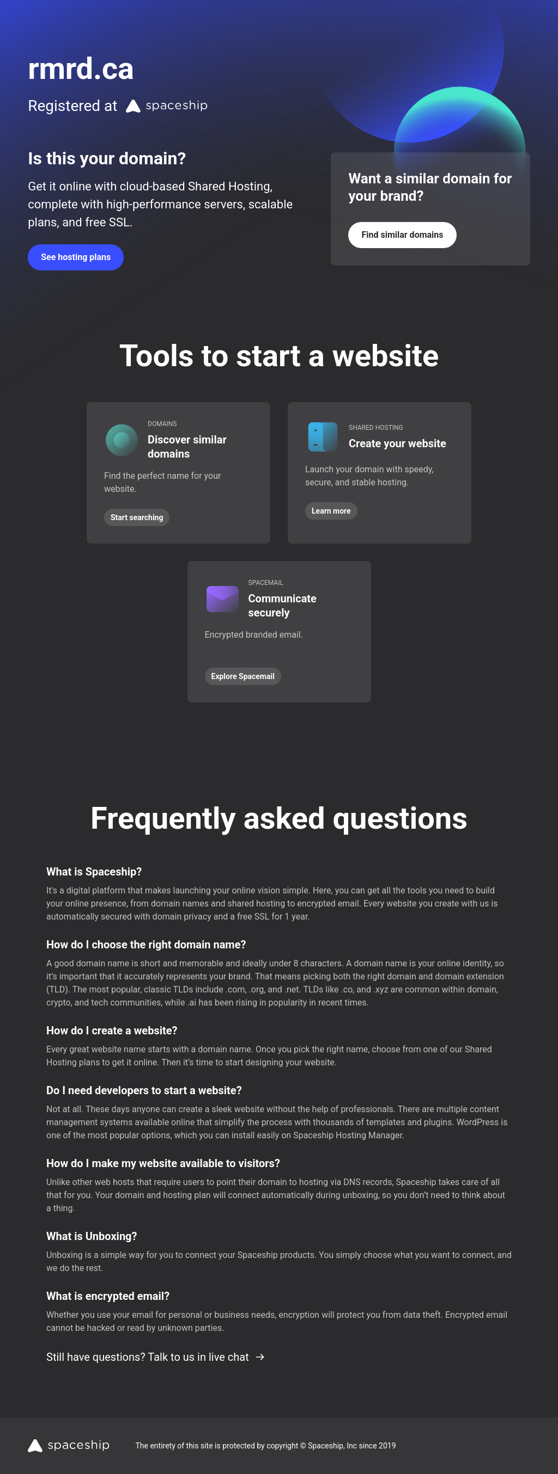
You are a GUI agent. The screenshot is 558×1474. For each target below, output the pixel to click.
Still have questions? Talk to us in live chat (155, 1357)
